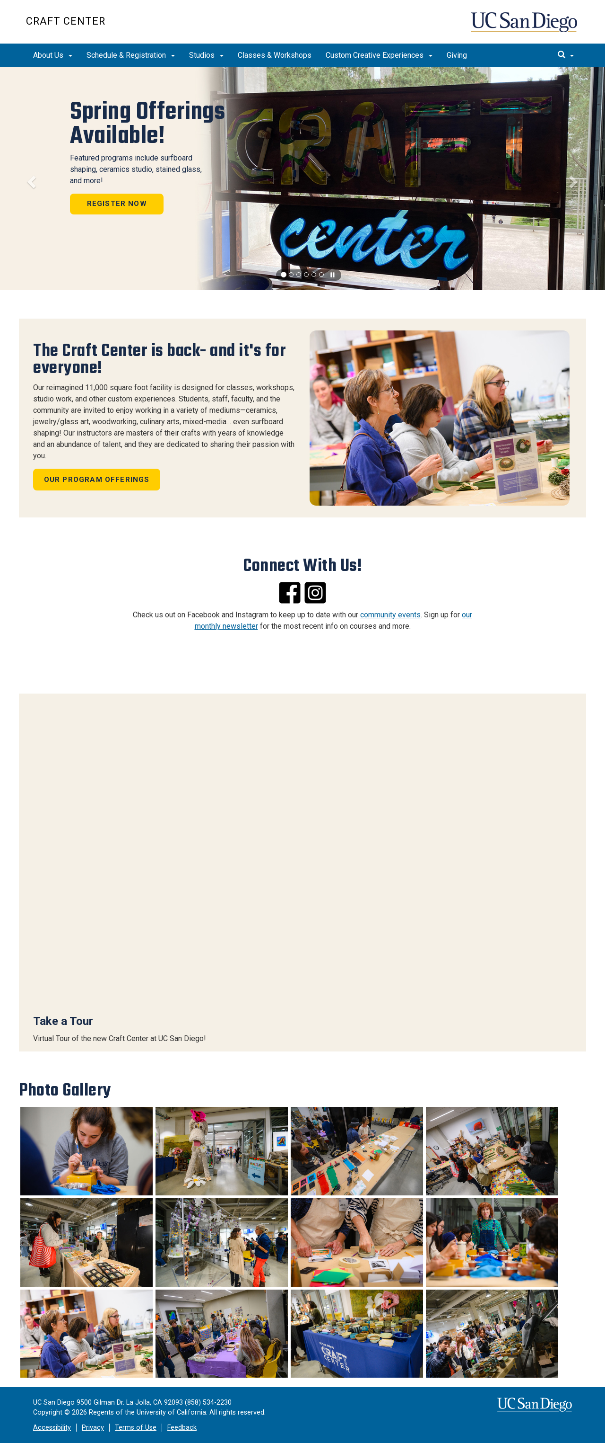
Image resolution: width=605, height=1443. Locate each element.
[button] (30, 178)
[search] (566, 55)
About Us (52, 55)
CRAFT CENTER (65, 21)
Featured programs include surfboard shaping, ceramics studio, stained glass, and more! (133, 170)
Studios (206, 55)
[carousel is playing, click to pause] (333, 275)
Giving (457, 55)
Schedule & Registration (130, 55)
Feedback (182, 1428)
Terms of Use (135, 1428)
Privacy (93, 1428)
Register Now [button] (115, 204)
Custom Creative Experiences (379, 55)
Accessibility (52, 1428)
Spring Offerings (145, 124)
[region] (302, 178)
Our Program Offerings (97, 479)
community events (390, 614)
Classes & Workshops (274, 55)
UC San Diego (525, 26)
